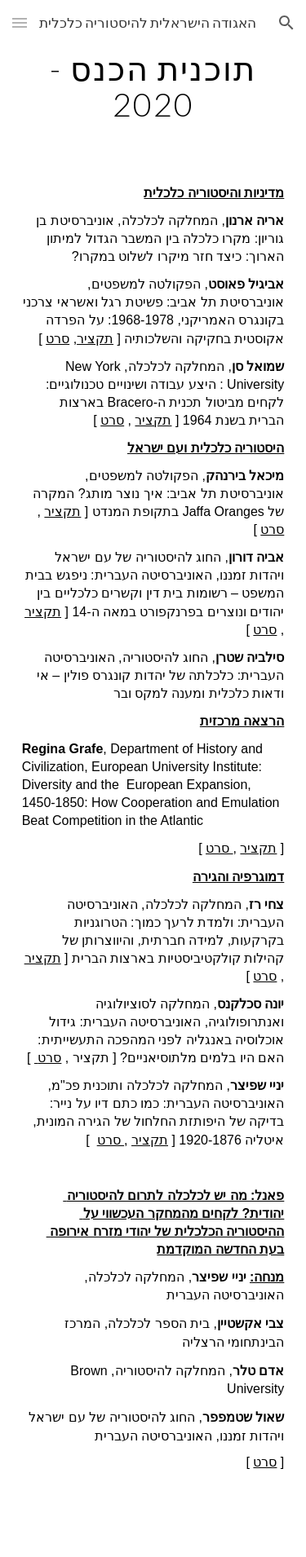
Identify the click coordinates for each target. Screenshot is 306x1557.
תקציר (95, 339)
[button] (19, 22)
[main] (153, 86)
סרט (57, 339)
